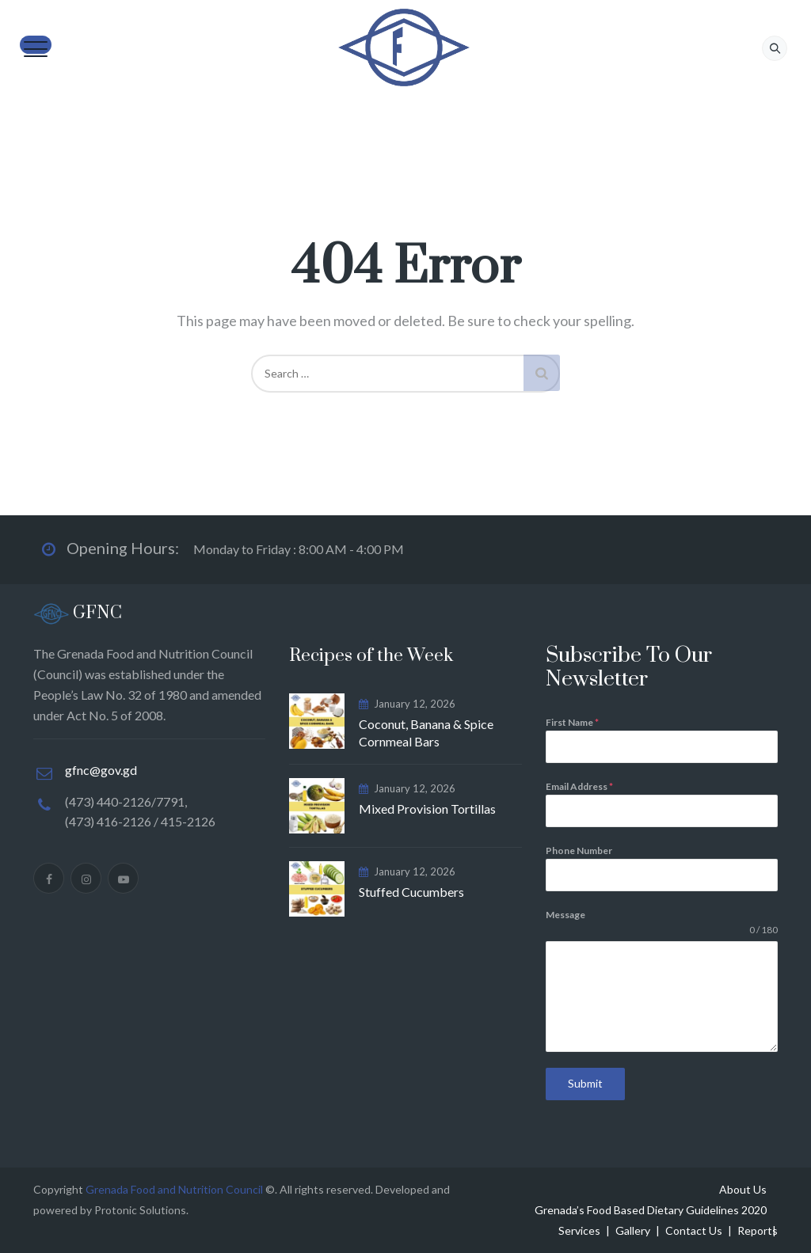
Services (579, 1230)
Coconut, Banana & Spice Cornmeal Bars (426, 732)
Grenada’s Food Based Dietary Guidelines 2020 (651, 1210)
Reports (757, 1230)
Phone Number (579, 850)
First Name (572, 722)
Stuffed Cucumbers (411, 891)
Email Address (579, 786)
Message (565, 915)
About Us (743, 1189)
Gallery (632, 1230)
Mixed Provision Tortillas (427, 808)
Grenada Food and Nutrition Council (174, 1189)
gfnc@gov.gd (101, 769)
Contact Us (693, 1230)
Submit (585, 1083)
